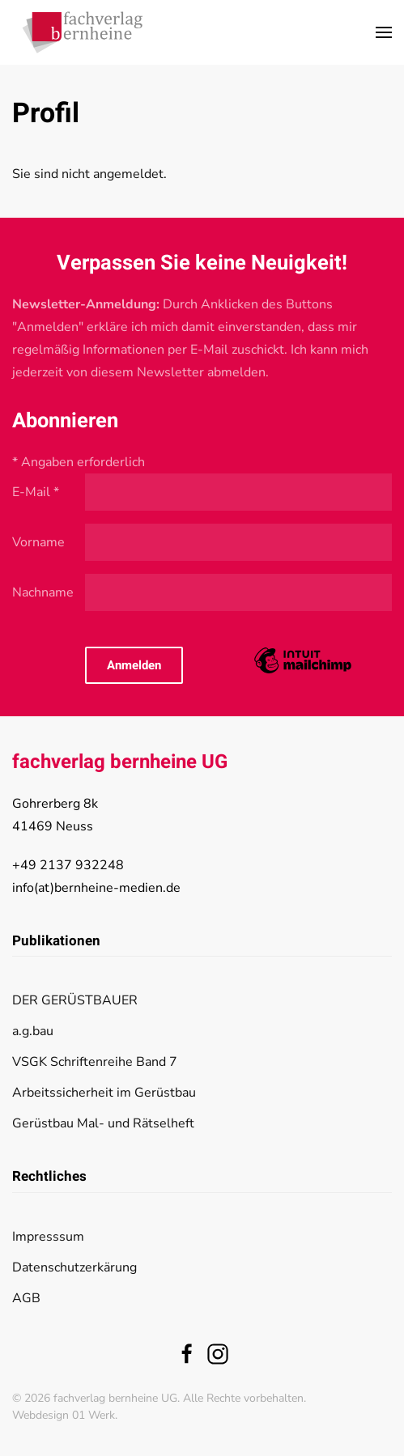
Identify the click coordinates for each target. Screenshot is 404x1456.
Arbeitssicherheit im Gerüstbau (104, 1093)
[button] (384, 32)
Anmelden (134, 665)
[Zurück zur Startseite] (82, 32)
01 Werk (93, 1415)
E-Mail (35, 492)
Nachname (43, 592)
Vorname (38, 542)
